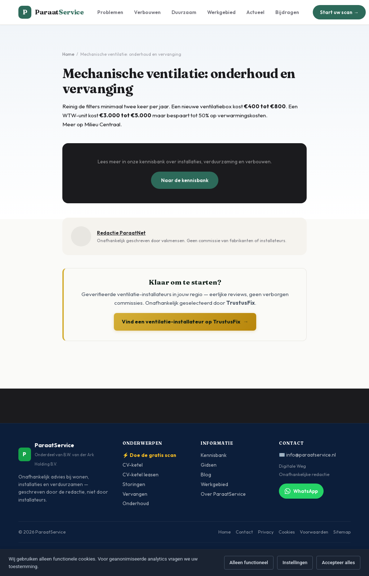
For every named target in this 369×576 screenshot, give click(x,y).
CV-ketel (133, 465)
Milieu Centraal (102, 124)
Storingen (134, 484)
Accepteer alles (338, 562)
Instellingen (295, 562)
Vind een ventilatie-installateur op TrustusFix (185, 321)
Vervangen (135, 494)
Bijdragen (287, 12)
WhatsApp (301, 491)
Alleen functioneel (249, 562)
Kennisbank (214, 455)
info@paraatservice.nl (311, 455)
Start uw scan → (339, 12)
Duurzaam (184, 12)
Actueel (255, 12)
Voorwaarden (314, 532)
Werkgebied (221, 12)
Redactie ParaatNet (121, 233)
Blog (206, 474)
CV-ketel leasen (141, 474)
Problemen (110, 12)
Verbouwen (147, 12)
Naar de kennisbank (184, 180)
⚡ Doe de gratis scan (149, 455)
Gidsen (209, 465)
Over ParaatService (223, 494)
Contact (244, 532)
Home (68, 54)
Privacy (266, 532)
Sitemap (342, 532)
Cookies (287, 532)
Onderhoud (136, 503)
